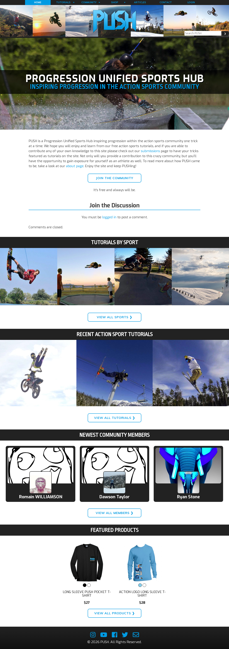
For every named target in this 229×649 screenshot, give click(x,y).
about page (75, 166)
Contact (166, 2)
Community (88, 2)
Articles (140, 2)
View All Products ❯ (114, 613)
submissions (150, 151)
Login (191, 2)
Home (37, 2)
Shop (114, 2)
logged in (109, 217)
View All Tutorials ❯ (114, 418)
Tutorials (63, 2)
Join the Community (114, 178)
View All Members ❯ (114, 513)
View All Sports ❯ (114, 317)
